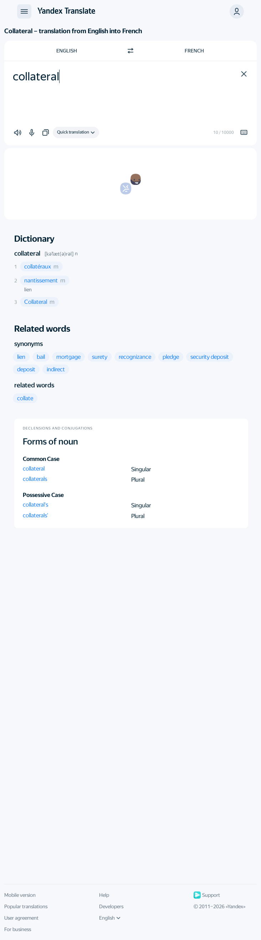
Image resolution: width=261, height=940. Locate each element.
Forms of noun (50, 442)
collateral (27, 253)
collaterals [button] (35, 479)
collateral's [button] (35, 504)
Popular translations (25, 906)
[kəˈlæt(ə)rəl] (59, 254)
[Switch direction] (130, 50)
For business (17, 929)
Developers (111, 906)
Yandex (235, 906)
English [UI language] (110, 918)
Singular (141, 469)
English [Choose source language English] (66, 51)
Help (104, 895)
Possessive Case (43, 495)
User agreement (21, 918)
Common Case (41, 459)
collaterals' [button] (35, 515)
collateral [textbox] (36, 76)
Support (207, 895)
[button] (237, 11)
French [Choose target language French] (194, 51)
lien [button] (28, 289)
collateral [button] (34, 468)
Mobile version (20, 895)
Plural (137, 479)
